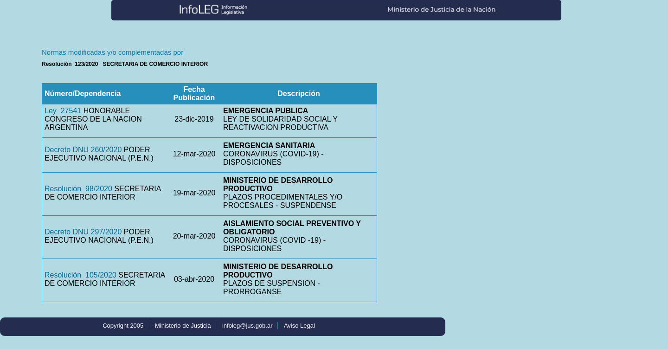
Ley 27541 (63, 111)
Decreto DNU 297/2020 (83, 232)
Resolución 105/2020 (80, 275)
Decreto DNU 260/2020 (83, 150)
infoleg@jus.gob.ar (247, 325)
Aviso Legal (299, 325)
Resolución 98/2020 (78, 189)
